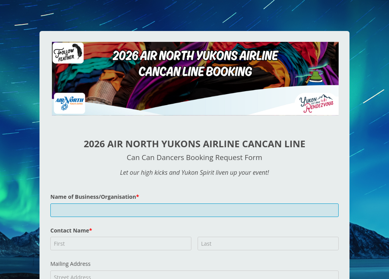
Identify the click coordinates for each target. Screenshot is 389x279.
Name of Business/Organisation (93, 196)
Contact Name (69, 230)
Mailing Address (70, 263)
